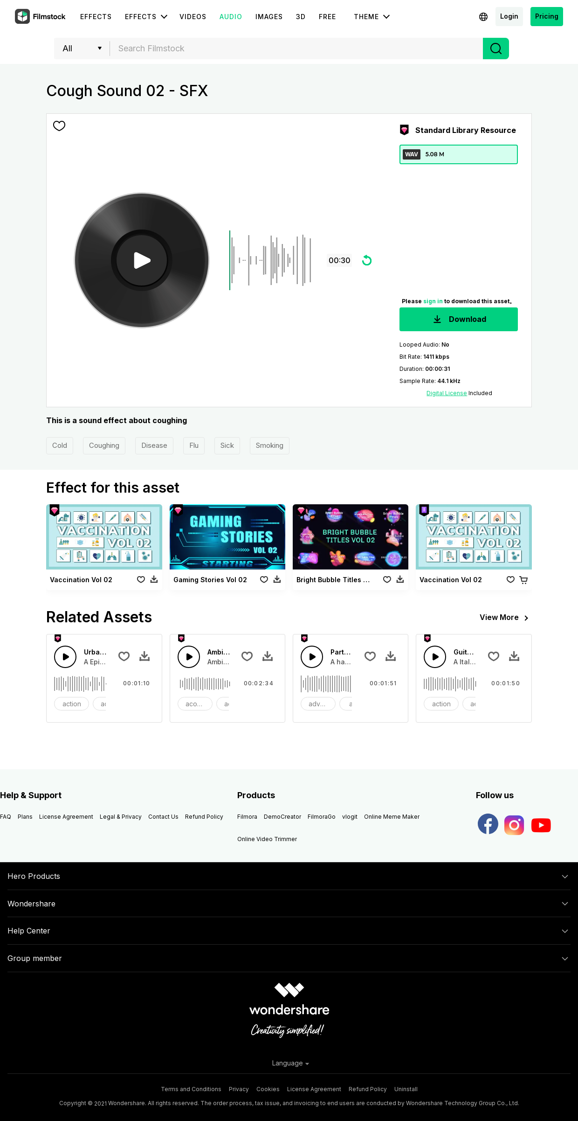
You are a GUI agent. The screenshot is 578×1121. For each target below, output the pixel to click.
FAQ (5, 816)
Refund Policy (204, 816)
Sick (227, 445)
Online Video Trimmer (267, 839)
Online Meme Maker (392, 816)
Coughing (104, 445)
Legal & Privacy (121, 816)
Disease (154, 445)
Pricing (546, 16)
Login (509, 16)
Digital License (447, 393)
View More (506, 618)
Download (458, 319)
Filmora (247, 816)
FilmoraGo (322, 816)
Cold (59, 445)
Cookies (268, 1089)
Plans (25, 816)
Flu (194, 445)
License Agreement (66, 816)
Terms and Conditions (191, 1089)
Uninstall (406, 1089)
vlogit (350, 816)
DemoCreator (282, 816)
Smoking (269, 445)
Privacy (239, 1089)
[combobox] (296, 48)
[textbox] (296, 48)
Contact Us (163, 816)
